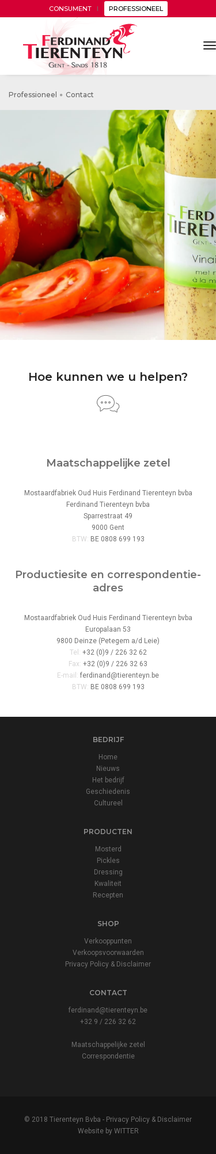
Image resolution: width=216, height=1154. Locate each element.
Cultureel (108, 803)
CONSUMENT (70, 9)
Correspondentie (108, 1056)
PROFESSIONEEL (136, 9)
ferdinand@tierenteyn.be (119, 675)
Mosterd (108, 849)
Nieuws (108, 769)
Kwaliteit (108, 884)
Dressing (108, 872)
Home (108, 757)
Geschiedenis (108, 792)
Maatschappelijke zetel (108, 1045)
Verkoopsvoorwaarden (108, 953)
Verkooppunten (108, 941)
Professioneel (33, 94)
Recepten (108, 895)
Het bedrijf (108, 780)
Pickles (108, 861)
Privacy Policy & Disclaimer (108, 964)
